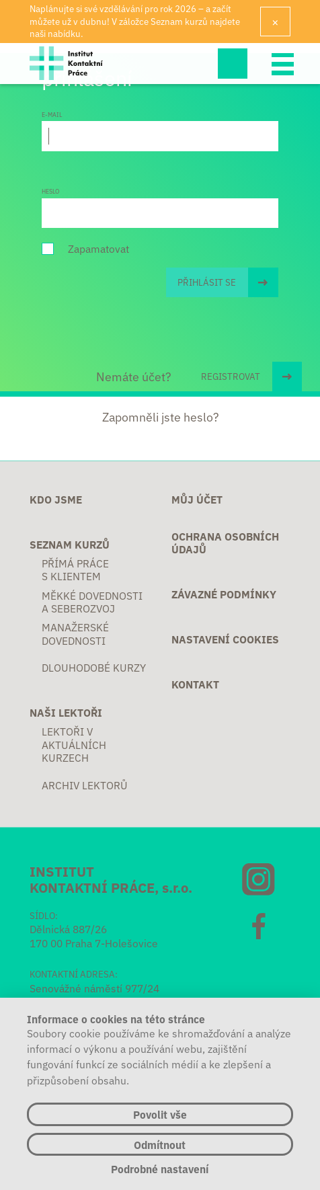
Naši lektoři (66, 712)
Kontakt (195, 684)
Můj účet (197, 499)
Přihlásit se (206, 282)
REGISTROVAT (230, 376)
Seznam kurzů (70, 544)
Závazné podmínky (223, 594)
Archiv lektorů (85, 785)
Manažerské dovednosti (75, 634)
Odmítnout (160, 1144)
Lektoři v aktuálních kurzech (74, 744)
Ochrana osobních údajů (225, 543)
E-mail (52, 114)
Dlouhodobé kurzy (94, 667)
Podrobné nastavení (159, 1168)
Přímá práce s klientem (75, 570)
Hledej (232, 63)
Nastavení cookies (225, 639)
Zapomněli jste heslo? (160, 417)
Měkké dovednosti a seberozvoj (92, 602)
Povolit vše (160, 1114)
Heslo (50, 191)
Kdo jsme (56, 499)
